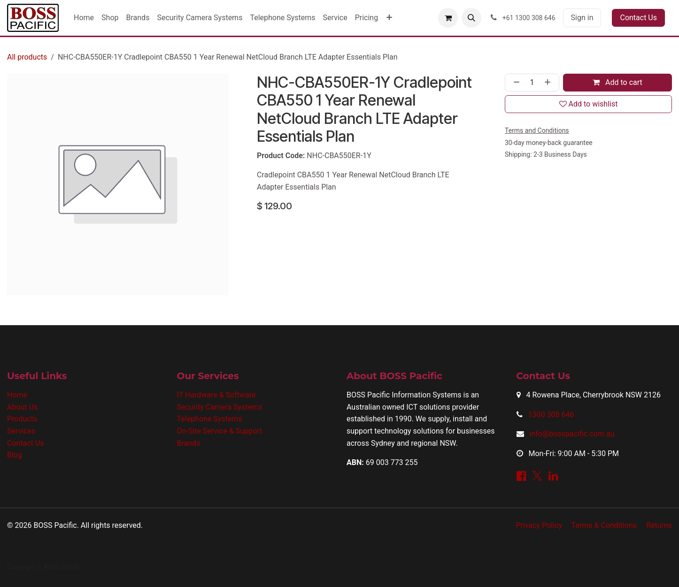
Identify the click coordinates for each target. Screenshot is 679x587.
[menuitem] (84, 18)
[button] (471, 18)
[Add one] (549, 82)
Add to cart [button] (617, 82)
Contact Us (638, 17)
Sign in (582, 17)
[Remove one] (514, 82)
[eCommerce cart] (448, 18)
